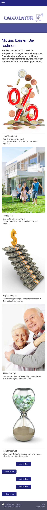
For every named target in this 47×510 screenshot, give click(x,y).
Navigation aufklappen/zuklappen (23, 3)
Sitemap (18, 504)
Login (43, 504)
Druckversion (8, 504)
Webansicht (40, 506)
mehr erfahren (23, 464)
